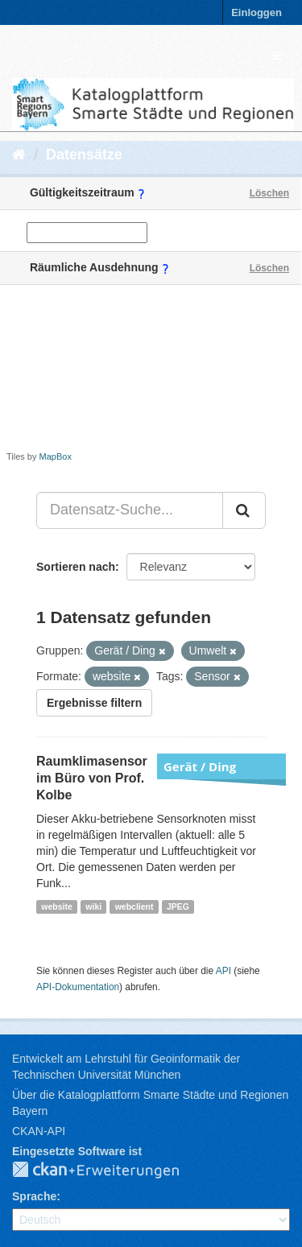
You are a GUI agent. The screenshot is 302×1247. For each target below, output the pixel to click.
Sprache (34, 1196)
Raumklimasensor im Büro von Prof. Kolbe (91, 778)
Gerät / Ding (199, 766)
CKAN (108, 1170)
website (56, 906)
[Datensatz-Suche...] (129, 510)
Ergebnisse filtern (94, 702)
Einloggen (256, 12)
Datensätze (84, 155)
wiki (93, 906)
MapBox (55, 456)
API (223, 971)
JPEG (178, 906)
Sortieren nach (75, 566)
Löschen (269, 193)
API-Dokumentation (77, 987)
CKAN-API (38, 1131)
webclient (134, 906)
